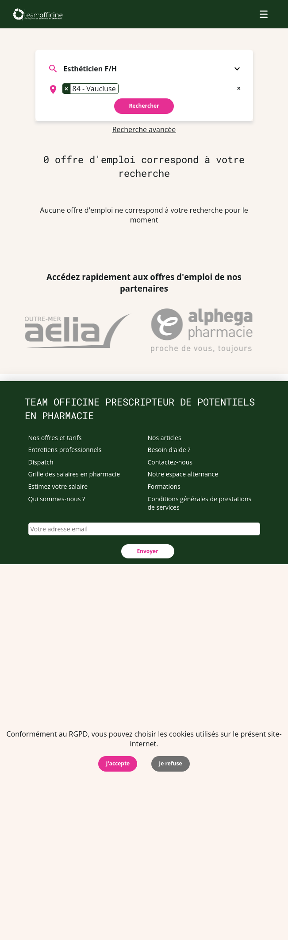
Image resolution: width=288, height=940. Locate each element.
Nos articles (164, 437)
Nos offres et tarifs (55, 437)
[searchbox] (123, 89)
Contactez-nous (170, 462)
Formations (164, 486)
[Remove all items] (238, 87)
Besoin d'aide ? (169, 449)
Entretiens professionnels (65, 449)
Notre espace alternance (183, 474)
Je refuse (170, 763)
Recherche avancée (144, 129)
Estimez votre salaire (58, 486)
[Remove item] (67, 89)
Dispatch (41, 462)
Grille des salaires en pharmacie (74, 474)
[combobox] (144, 89)
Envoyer (147, 551)
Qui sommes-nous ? (56, 499)
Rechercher (144, 105)
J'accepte (118, 763)
